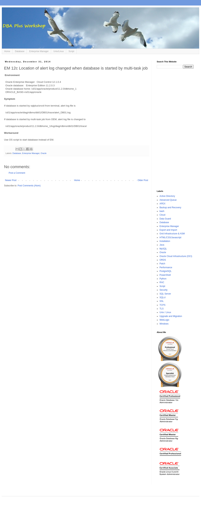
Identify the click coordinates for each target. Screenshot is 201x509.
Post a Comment (17, 173)
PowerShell (165, 275)
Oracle (43, 153)
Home (7, 51)
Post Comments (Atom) (29, 185)
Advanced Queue (168, 200)
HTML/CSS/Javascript (170, 237)
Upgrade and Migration (171, 316)
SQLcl (163, 297)
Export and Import (168, 230)
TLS (162, 308)
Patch (162, 263)
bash (162, 211)
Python (163, 278)
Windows (164, 323)
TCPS (162, 305)
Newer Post (10, 180)
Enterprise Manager (38, 51)
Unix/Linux (58, 51)
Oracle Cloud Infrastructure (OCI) (176, 256)
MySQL (163, 248)
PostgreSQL (165, 271)
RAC (162, 282)
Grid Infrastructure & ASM (172, 233)
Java (162, 245)
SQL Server (165, 293)
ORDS (163, 260)
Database (19, 51)
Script (71, 51)
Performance (166, 267)
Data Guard (165, 218)
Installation (165, 241)
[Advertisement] (175, 129)
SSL (162, 301)
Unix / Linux (165, 312)
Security (163, 290)
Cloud (162, 215)
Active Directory (167, 196)
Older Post (143, 180)
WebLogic (164, 320)
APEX (162, 203)
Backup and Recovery (170, 207)
